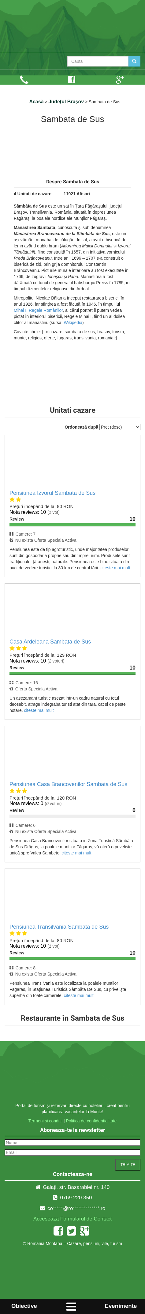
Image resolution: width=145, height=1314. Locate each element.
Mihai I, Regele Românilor (38, 310)
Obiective (24, 1306)
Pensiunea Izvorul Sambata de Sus (52, 493)
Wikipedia (73, 322)
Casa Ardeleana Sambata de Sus (50, 642)
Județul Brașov (66, 101)
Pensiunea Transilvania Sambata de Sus (59, 927)
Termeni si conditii (45, 1120)
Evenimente (121, 1306)
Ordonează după (81, 427)
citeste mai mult (115, 567)
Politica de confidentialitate (91, 1120)
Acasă (36, 101)
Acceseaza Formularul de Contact (72, 1219)
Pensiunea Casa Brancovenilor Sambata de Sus (68, 784)
